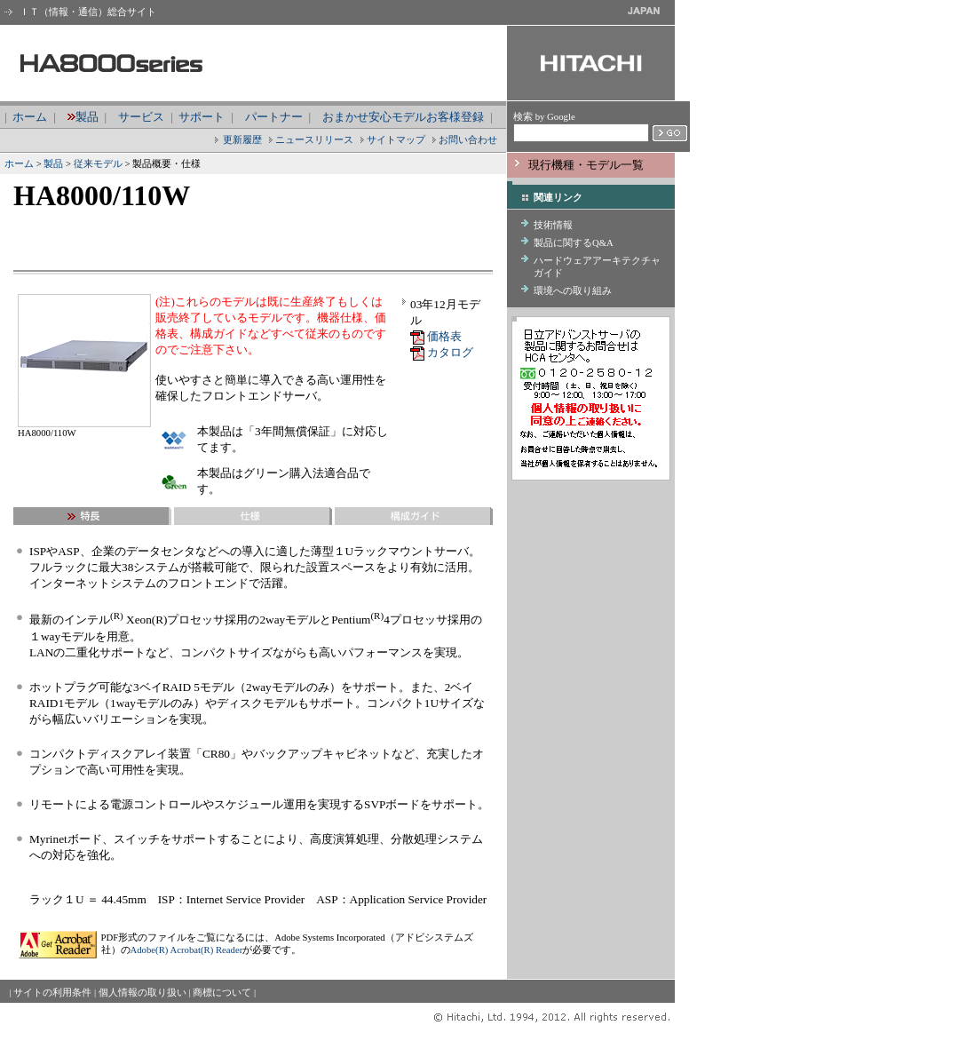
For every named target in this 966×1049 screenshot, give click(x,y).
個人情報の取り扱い (142, 992)
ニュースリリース (314, 139)
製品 (87, 116)
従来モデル (98, 163)
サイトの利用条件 (52, 992)
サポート (201, 116)
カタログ (450, 352)
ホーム (29, 116)
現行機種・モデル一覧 (586, 164)
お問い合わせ (468, 139)
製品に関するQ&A (574, 242)
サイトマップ (396, 139)
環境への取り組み (573, 290)
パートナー (274, 116)
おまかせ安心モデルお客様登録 (403, 116)
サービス (141, 116)
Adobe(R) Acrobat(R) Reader (187, 949)
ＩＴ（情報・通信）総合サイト (86, 11)
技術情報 (553, 224)
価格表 (444, 336)
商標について (222, 992)
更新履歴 (242, 139)
